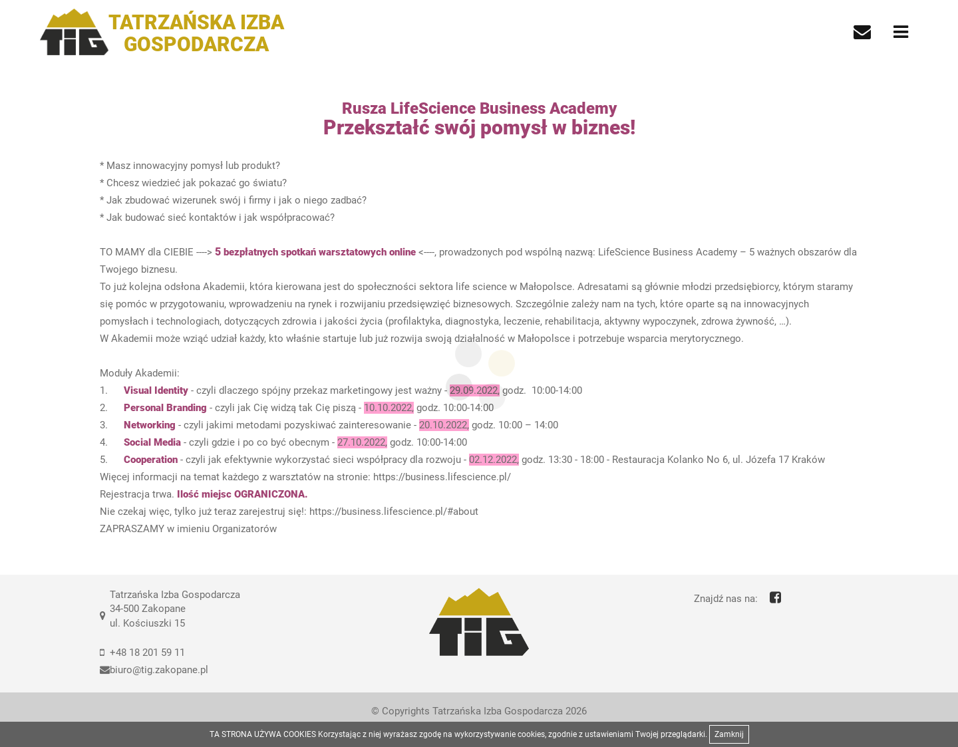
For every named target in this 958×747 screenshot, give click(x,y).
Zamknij (729, 734)
